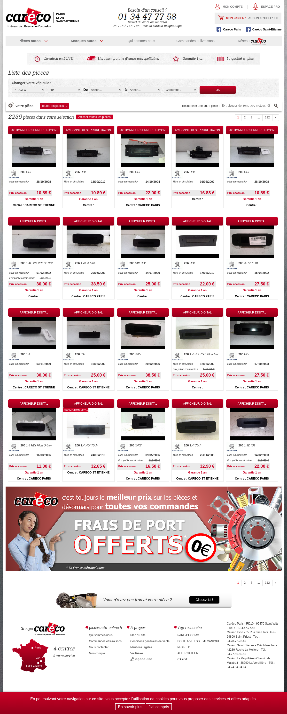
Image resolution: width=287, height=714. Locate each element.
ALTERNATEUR (188, 653)
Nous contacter (99, 647)
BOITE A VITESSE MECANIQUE (199, 641)
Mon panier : (252, 18)
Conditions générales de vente (150, 641)
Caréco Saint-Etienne (267, 29)
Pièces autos (29, 41)
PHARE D (184, 647)
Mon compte (233, 6)
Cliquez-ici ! (204, 600)
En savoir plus (130, 707)
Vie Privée (136, 653)
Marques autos (83, 41)
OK (218, 90)
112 (267, 117)
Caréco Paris (232, 29)
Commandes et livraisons (195, 41)
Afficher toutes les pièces (94, 117)
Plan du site (138, 635)
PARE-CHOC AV (188, 635)
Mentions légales (141, 647)
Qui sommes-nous (141, 41)
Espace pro (270, 6)
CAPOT (182, 659)
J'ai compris (159, 707)
